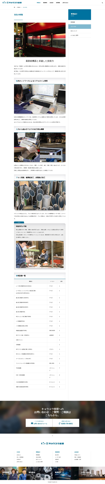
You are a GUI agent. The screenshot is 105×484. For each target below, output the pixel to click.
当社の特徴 (38, 457)
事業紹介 (39, 2)
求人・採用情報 (20, 457)
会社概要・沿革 (77, 459)
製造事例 (45, 2)
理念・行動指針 (77, 457)
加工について (74, 31)
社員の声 (18, 459)
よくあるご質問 (74, 36)
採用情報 (58, 2)
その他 (56, 461)
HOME (18, 452)
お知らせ (18, 454)
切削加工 (57, 459)
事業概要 (73, 22)
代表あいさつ (77, 454)
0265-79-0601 (65, 423)
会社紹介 (51, 2)
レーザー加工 (58, 457)
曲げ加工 (57, 454)
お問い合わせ (65, 2)
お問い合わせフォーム (39, 422)
